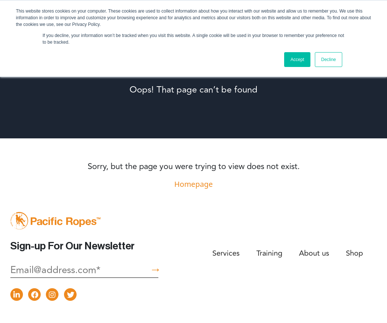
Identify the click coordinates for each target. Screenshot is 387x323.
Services (226, 253)
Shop (354, 253)
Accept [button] (297, 59)
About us (314, 253)
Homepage (193, 184)
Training (269, 253)
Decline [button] (328, 59)
